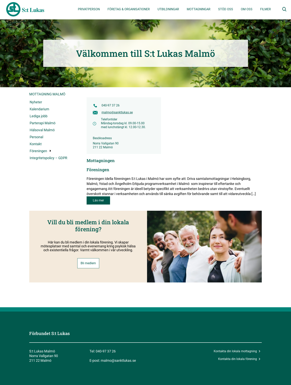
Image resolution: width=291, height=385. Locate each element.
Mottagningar (198, 9)
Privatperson (89, 9)
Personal (36, 137)
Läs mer (98, 200)
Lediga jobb (38, 116)
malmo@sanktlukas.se (117, 112)
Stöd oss (225, 9)
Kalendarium (39, 109)
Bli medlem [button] (88, 263)
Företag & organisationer (129, 9)
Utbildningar (168, 9)
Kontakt (36, 144)
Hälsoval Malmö (42, 130)
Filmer (265, 9)
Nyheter (36, 102)
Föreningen (38, 151)
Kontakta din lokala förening (239, 359)
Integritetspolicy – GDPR (48, 158)
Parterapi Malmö (42, 123)
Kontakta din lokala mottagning (237, 351)
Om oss (246, 9)
